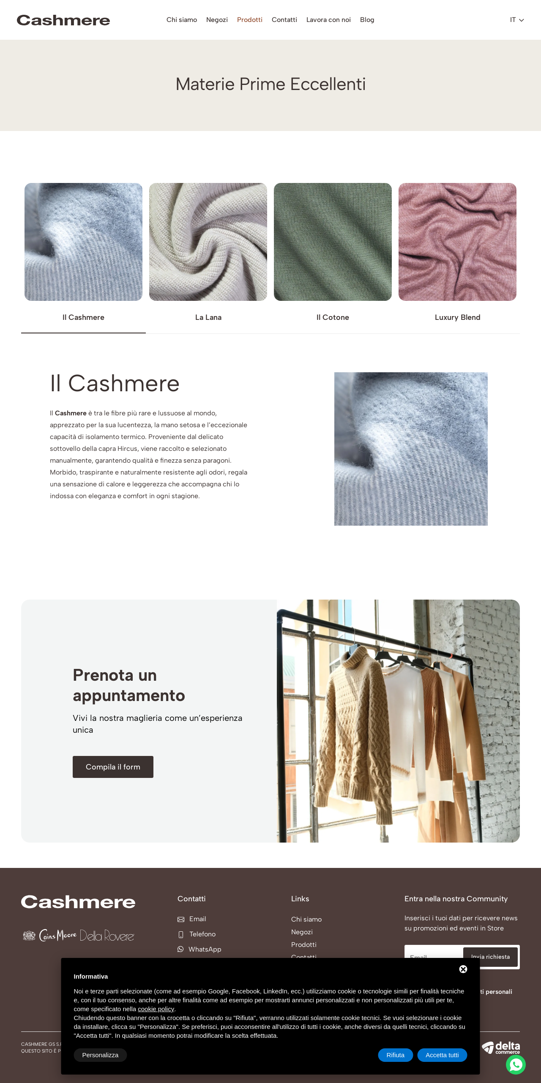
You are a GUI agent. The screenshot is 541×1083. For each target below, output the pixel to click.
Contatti (284, 20)
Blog (367, 20)
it (517, 20)
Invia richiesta (490, 956)
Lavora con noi (328, 20)
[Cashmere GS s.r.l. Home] (63, 20)
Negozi (217, 20)
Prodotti (249, 20)
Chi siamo (182, 20)
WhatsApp (199, 949)
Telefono (197, 934)
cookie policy (156, 1008)
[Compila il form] (113, 767)
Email (192, 919)
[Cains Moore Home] (50, 935)
